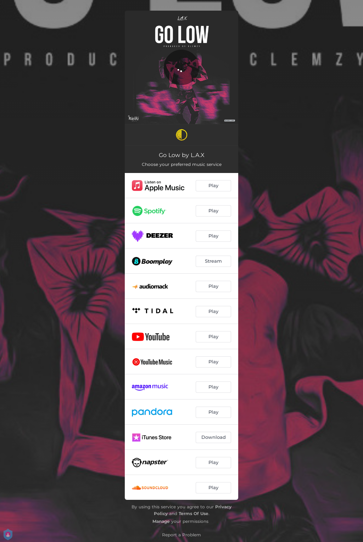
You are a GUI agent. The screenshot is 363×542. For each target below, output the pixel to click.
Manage (161, 521)
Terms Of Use (193, 513)
